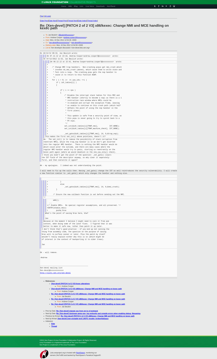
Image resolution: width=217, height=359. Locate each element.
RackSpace (80, 353)
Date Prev (44, 21)
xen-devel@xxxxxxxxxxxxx (59, 43)
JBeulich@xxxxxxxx (66, 35)
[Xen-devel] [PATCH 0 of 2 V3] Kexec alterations (70, 284)
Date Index (82, 21)
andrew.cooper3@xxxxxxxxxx (75, 38)
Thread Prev (62, 21)
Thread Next (72, 21)
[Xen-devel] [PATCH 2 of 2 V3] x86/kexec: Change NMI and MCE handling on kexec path (86, 289)
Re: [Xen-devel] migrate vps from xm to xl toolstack (77, 311)
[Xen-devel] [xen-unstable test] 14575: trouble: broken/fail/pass (83, 319)
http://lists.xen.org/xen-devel (55, 273)
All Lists (47, 16)
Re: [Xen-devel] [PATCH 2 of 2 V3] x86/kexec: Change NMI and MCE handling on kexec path (88, 294)
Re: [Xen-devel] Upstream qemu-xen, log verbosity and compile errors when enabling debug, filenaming (98, 314)
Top (41, 16)
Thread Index (92, 21)
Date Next (52, 21)
